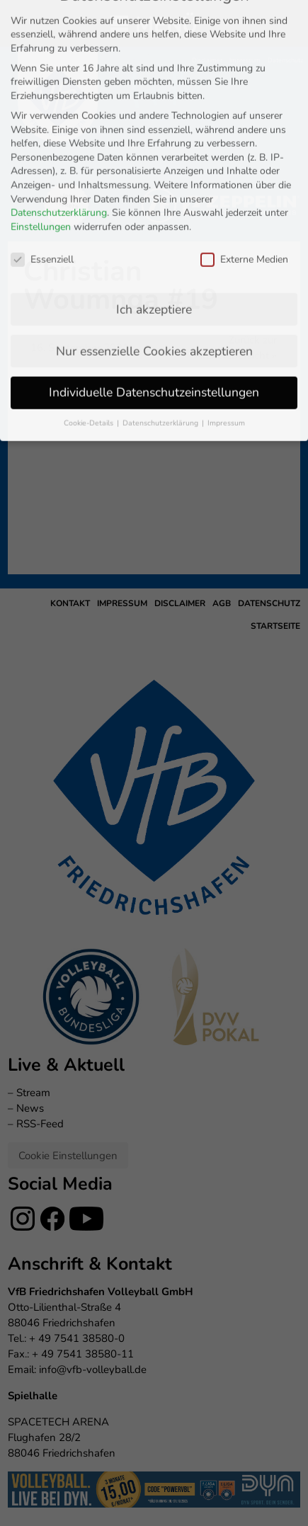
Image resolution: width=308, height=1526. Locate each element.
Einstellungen (41, 91)
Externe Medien (244, 124)
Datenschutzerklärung (59, 78)
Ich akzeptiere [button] (154, 174)
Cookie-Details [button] (89, 288)
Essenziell (42, 124)
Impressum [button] (226, 288)
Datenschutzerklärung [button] (161, 288)
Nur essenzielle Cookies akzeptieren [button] (154, 215)
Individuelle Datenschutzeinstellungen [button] (154, 257)
